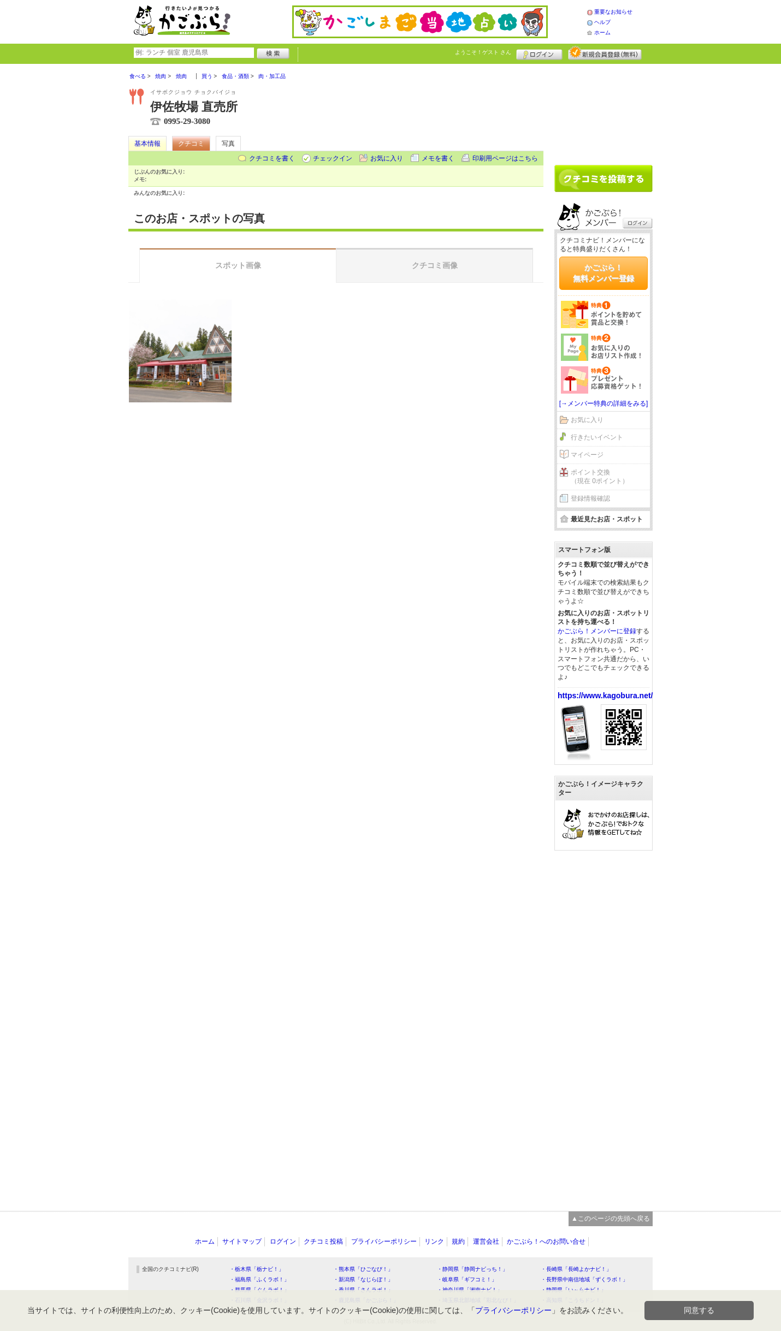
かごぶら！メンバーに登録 (597, 631)
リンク (434, 1241)
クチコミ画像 (435, 265)
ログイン (539, 53)
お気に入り (386, 158)
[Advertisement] (603, 110)
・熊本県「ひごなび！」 (363, 1269)
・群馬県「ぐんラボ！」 (259, 1290)
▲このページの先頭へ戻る (610, 1218)
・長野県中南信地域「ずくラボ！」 (584, 1279)
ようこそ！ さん (483, 52)
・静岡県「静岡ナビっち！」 (472, 1269)
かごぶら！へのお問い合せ (546, 1241)
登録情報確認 (590, 498)
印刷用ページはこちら (505, 158)
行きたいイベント (597, 437)
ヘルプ (602, 22)
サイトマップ (242, 1241)
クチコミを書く (272, 158)
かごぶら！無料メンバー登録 (603, 273)
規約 (458, 1241)
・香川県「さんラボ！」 (363, 1290)
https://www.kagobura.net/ (605, 695)
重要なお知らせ (613, 12)
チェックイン (332, 158)
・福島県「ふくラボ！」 (259, 1279)
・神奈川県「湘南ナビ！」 (469, 1290)
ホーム (602, 32)
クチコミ (191, 143)
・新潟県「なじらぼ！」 (363, 1279)
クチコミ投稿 (323, 1241)
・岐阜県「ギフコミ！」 (467, 1279)
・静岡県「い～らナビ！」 (573, 1290)
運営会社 (486, 1241)
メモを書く (438, 158)
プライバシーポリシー (384, 1241)
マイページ (587, 455)
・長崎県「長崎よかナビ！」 (576, 1269)
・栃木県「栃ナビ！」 (256, 1269)
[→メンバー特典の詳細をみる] (603, 403)
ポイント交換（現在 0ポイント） (600, 476)
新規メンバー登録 (605, 53)
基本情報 (147, 143)
